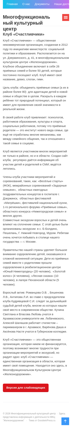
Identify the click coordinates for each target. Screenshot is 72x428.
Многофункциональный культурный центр (26, 23)
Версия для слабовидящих (25, 387)
